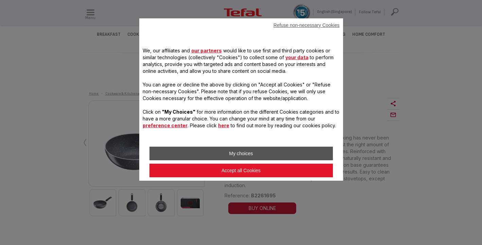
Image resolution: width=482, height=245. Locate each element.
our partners (206, 50)
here (223, 125)
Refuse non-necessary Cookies (306, 25)
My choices (241, 153)
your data (296, 57)
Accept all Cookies (241, 170)
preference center (165, 125)
